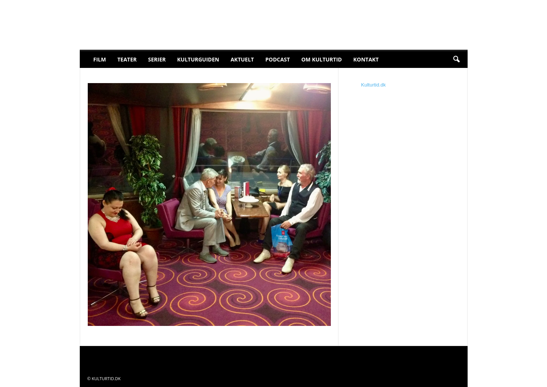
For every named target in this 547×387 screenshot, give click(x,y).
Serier (157, 59)
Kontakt (366, 59)
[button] (456, 59)
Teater (127, 59)
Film (99, 59)
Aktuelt (242, 59)
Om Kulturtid (321, 59)
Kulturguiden (198, 59)
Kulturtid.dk (373, 85)
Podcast (277, 59)
